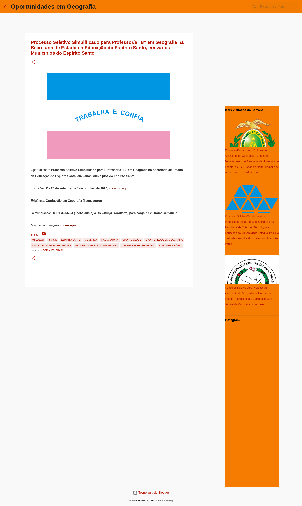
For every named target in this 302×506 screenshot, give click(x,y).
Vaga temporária (170, 245)
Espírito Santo (70, 239)
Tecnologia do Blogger (151, 492)
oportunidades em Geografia (51, 245)
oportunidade (131, 239)
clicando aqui (118, 188)
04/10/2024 (38, 239)
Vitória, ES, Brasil (52, 250)
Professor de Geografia (138, 245)
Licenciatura (109, 239)
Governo (91, 239)
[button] (33, 62)
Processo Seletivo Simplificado (96, 245)
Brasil (52, 239)
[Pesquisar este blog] (278, 6)
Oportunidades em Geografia (53, 6)
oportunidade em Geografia (164, 239)
